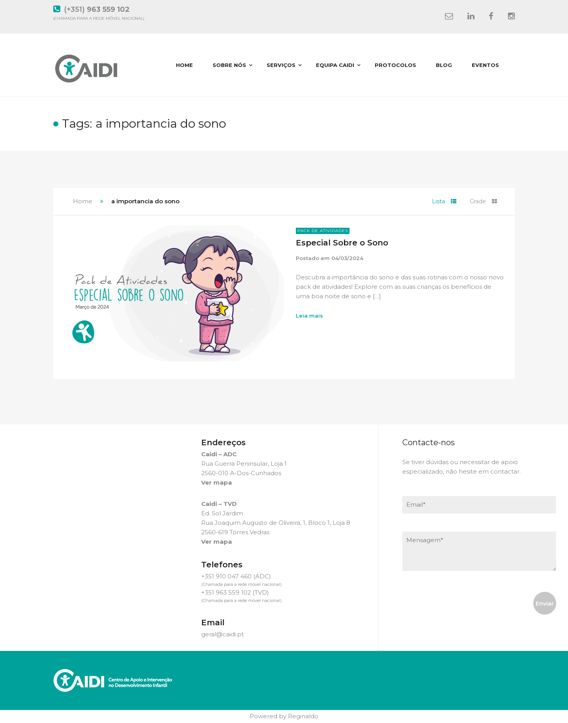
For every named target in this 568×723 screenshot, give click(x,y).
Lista (444, 201)
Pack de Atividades (322, 230)
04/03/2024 (347, 258)
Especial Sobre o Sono (342, 242)
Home (82, 201)
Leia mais (309, 315)
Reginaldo (303, 716)
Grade (483, 201)
